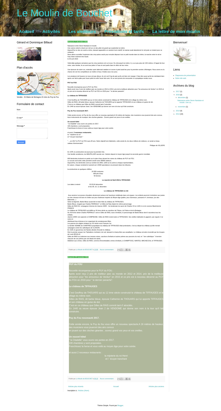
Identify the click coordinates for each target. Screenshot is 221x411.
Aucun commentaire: (107, 249)
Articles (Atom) (83, 391)
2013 (178, 114)
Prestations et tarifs (124, 31)
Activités (51, 31)
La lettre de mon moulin (176, 31)
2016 (178, 95)
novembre (182, 107)
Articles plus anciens (156, 386)
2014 (178, 111)
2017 (178, 91)
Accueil (26, 31)
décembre (182, 98)
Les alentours (82, 31)
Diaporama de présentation (185, 75)
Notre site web (180, 78)
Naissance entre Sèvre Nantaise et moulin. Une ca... (190, 101)
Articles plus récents (75, 386)
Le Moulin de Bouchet (64, 12)
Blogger (120, 405)
